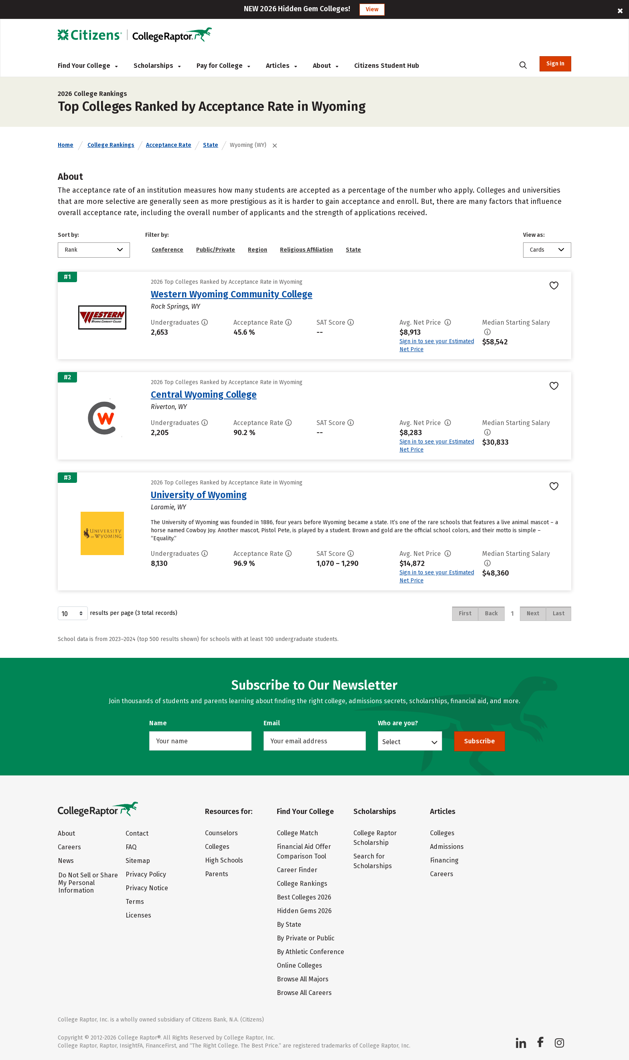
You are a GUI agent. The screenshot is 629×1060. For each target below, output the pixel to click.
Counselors (221, 833)
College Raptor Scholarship (375, 837)
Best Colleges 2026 (304, 897)
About (325, 65)
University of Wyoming (199, 494)
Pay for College (223, 65)
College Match (297, 833)
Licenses (138, 915)
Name (158, 723)
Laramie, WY (168, 507)
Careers (69, 847)
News (66, 861)
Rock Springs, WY (175, 306)
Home (65, 145)
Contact (137, 833)
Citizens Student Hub (386, 65)
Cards (537, 249)
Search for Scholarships (372, 861)
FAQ (131, 847)
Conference (167, 249)
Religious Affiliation (306, 249)
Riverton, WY (169, 407)
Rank (71, 249)
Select (391, 741)
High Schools (224, 860)
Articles (281, 65)
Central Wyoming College (204, 394)
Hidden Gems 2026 (304, 911)
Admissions (447, 846)
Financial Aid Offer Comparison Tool (304, 851)
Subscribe (479, 741)
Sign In (555, 63)
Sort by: (68, 235)
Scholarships (157, 65)
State (210, 145)
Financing (444, 860)
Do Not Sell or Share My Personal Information (88, 882)
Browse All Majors (303, 979)
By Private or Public (306, 938)
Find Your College (88, 65)
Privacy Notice (147, 888)
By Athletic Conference (310, 952)
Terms (135, 901)
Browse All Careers (304, 993)
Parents (216, 874)
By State (289, 924)
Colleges (217, 846)
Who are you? (398, 723)
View (372, 9)
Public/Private (215, 249)
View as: (534, 235)
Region (257, 249)
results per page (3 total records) (117, 613)
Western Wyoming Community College (231, 294)
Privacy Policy (146, 874)
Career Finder (297, 870)
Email (272, 723)
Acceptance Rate (168, 145)
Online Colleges (299, 965)
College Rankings (110, 145)
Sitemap (138, 861)
